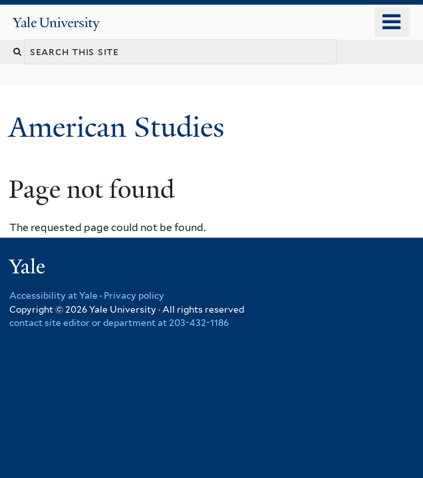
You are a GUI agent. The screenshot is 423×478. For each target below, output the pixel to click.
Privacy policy (134, 295)
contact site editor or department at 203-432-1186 (119, 322)
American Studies (120, 127)
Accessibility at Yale (53, 295)
